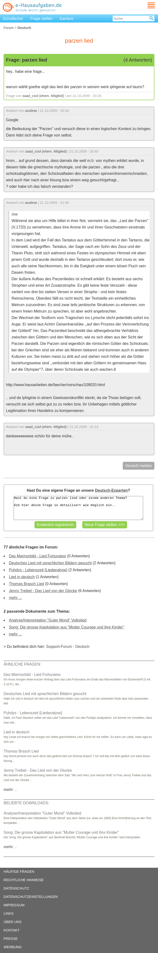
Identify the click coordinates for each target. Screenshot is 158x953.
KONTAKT (12, 930)
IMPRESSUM (14, 905)
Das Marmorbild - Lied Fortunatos (37, 556)
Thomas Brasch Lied (26, 584)
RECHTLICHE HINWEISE (24, 880)
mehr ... (15, 598)
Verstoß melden (138, 466)
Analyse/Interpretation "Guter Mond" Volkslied (48, 620)
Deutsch (82, 647)
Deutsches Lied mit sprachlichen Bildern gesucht (50, 563)
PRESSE (11, 939)
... (10, 790)
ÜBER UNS (12, 922)
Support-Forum (59, 647)
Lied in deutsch (22, 577)
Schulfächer (13, 19)
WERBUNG (13, 947)
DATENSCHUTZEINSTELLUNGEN (31, 897)
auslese (31, 111)
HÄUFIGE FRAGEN (19, 871)
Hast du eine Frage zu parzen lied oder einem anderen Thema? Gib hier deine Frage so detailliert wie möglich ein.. (78, 508)
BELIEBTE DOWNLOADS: (26, 803)
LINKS (9, 913)
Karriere (66, 19)
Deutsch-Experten (111, 490)
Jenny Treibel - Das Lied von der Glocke (43, 591)
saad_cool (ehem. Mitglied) (43, 96)
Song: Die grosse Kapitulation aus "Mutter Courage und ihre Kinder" (66, 627)
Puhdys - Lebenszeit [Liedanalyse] (38, 570)
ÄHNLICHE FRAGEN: (22, 664)
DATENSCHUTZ (16, 888)
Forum (9, 28)
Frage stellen (41, 19)
